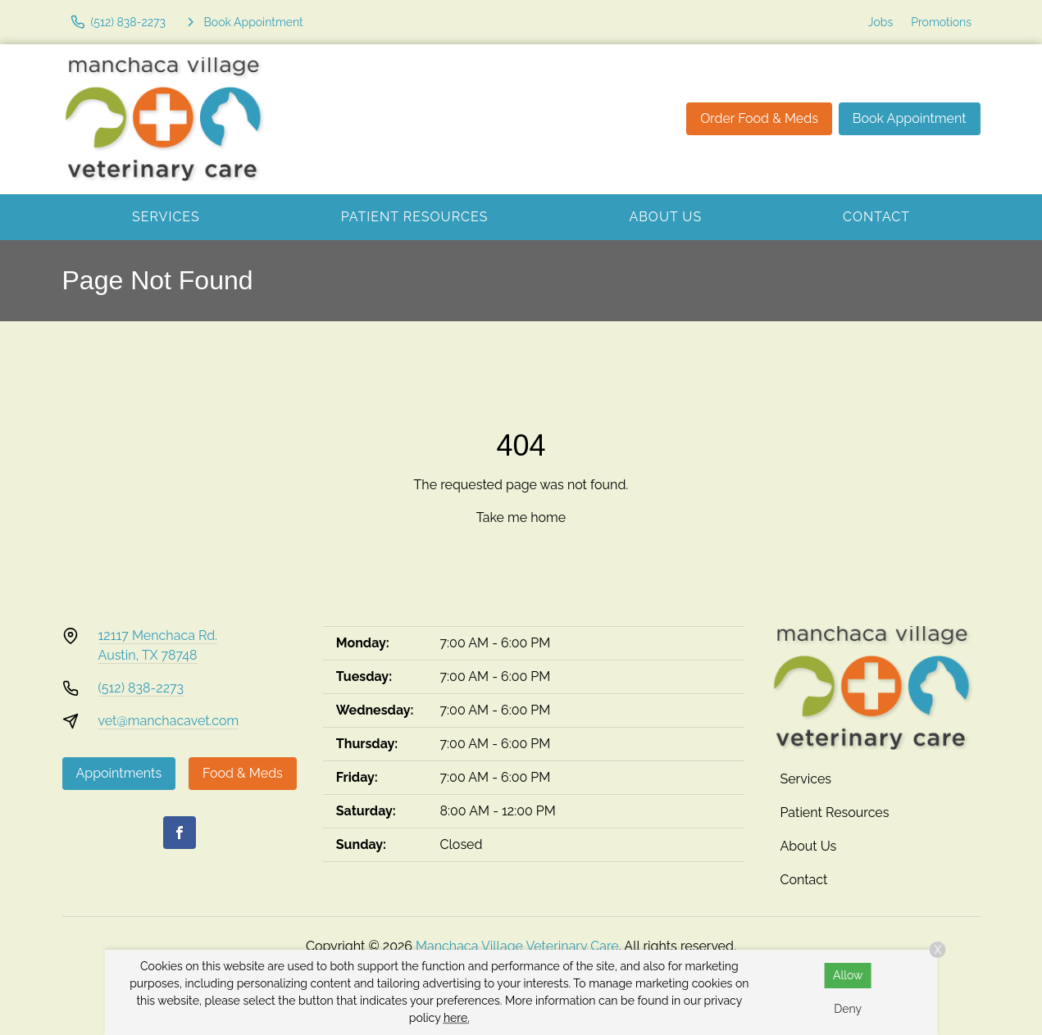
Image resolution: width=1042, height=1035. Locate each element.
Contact (876, 217)
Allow (848, 975)
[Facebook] (179, 832)
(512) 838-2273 (141, 688)
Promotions (941, 22)
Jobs (880, 22)
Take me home (521, 517)
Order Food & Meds (759, 118)
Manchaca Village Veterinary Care (517, 946)
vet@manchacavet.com (168, 721)
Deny (848, 1008)
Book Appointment (910, 118)
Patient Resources (415, 217)
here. (457, 1017)
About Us (665, 217)
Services (166, 217)
